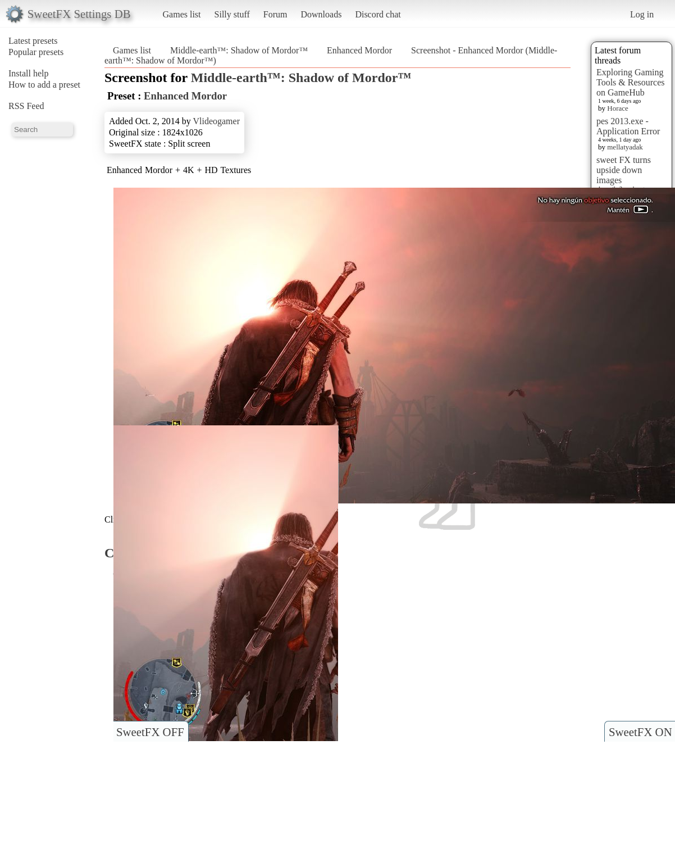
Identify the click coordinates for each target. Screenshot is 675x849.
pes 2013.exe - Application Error (628, 126)
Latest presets (33, 41)
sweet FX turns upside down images (623, 170)
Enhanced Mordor (359, 50)
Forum (275, 14)
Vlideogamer (216, 121)
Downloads (320, 14)
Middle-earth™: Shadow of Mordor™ (239, 50)
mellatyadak (625, 147)
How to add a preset (44, 84)
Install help (28, 73)
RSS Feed (26, 106)
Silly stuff (232, 14)
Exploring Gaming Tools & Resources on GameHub (630, 82)
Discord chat (377, 14)
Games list (182, 14)
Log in (642, 14)
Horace (617, 108)
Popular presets (35, 52)
